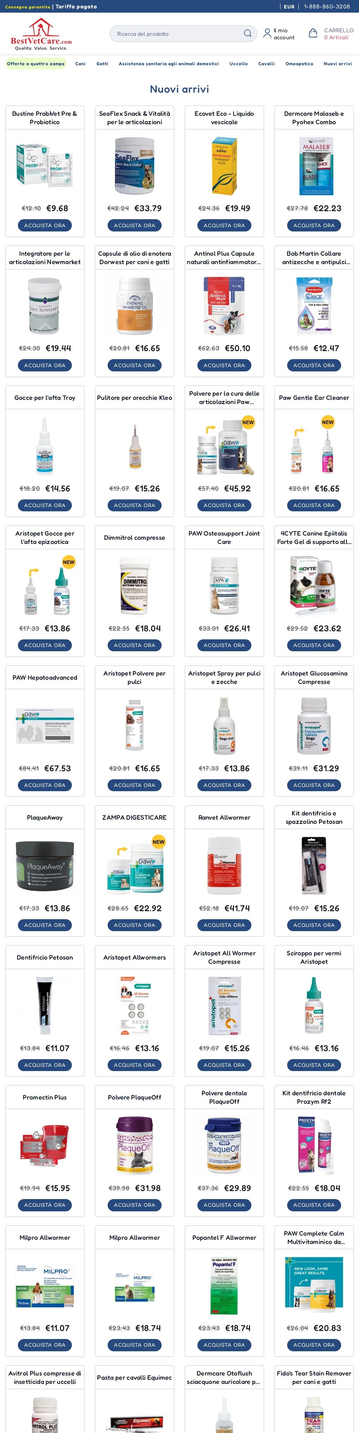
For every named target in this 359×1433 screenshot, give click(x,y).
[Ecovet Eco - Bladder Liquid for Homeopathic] (224, 171)
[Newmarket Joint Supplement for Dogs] (44, 312)
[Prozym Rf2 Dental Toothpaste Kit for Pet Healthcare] (314, 1154)
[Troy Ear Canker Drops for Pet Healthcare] (44, 452)
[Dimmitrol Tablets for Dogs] (134, 593)
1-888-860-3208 (327, 6)
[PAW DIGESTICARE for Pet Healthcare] (134, 873)
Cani (80, 63)
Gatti (102, 63)
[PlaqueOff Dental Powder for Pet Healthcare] (224, 1154)
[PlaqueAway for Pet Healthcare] (44, 873)
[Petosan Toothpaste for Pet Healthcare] (44, 1013)
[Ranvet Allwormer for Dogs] (224, 873)
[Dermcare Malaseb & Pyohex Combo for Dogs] (314, 171)
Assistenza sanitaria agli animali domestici (169, 63)
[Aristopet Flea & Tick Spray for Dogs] (224, 733)
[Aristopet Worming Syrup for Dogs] (314, 1013)
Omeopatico (299, 63)
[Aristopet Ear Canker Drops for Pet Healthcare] (44, 593)
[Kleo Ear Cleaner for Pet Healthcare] (134, 452)
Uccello (239, 63)
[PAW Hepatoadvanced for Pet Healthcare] (44, 733)
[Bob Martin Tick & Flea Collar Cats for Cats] (314, 312)
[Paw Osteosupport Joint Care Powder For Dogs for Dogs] (224, 452)
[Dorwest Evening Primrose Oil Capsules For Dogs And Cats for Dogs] (134, 312)
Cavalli (266, 63)
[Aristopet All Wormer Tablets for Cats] (224, 1013)
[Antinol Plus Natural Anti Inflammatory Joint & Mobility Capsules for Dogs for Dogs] (224, 312)
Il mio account (284, 34)
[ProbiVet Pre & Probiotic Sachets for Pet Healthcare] (44, 171)
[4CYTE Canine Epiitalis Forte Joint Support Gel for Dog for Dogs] (314, 593)
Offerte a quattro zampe (36, 63)
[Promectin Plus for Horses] (44, 1154)
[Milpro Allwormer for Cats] (134, 1294)
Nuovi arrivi (338, 63)
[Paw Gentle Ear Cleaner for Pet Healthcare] (314, 452)
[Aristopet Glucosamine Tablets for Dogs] (314, 733)
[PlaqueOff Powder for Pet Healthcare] (134, 1154)
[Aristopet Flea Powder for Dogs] (134, 733)
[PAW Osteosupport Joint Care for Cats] (224, 593)
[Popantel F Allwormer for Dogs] (224, 1294)
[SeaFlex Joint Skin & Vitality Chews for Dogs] (134, 171)
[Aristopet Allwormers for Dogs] (134, 1013)
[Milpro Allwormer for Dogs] (44, 1294)
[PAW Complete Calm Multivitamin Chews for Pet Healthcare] (314, 1294)
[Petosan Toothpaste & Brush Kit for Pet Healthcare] (314, 873)
